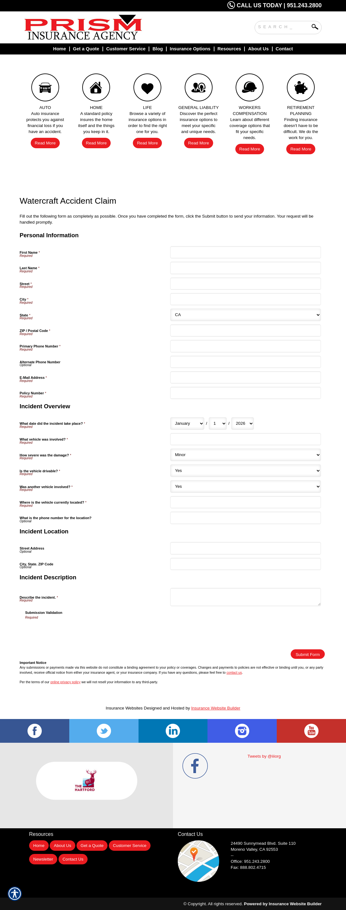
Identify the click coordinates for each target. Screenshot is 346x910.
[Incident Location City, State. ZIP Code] (245, 564)
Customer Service (129, 845)
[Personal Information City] (245, 299)
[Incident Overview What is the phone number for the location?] (245, 518)
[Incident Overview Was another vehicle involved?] (245, 486)
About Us (62, 845)
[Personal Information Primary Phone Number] (245, 346)
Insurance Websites (124, 708)
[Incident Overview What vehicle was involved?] (245, 439)
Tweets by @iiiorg (264, 756)
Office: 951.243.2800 (250, 861)
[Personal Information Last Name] (245, 268)
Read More (45, 143)
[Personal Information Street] (245, 283)
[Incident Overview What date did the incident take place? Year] (242, 423)
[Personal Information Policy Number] (245, 393)
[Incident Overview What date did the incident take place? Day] (218, 423)
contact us (234, 672)
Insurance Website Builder (215, 708)
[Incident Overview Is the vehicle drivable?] (245, 470)
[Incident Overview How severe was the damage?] (245, 455)
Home (39, 845)
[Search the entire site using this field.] (283, 26)
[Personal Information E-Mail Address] (245, 377)
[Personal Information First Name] (245, 252)
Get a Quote (92, 845)
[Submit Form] (308, 654)
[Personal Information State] (245, 315)
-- (232, 855)
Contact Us (73, 859)
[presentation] (73, 632)
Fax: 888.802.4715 (248, 867)
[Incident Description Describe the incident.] (245, 597)
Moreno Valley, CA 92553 (254, 849)
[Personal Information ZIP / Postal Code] (245, 330)
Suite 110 (264, 843)
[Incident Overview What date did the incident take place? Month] (187, 423)
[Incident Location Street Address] (245, 548)
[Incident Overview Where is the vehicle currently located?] (245, 502)
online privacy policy (65, 682)
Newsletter (43, 859)
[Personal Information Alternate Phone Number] (245, 362)
